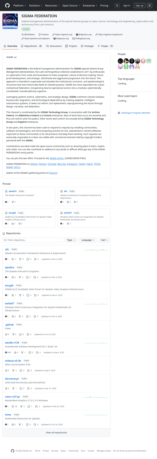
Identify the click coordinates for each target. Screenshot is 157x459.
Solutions (36, 5)
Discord (53, 172)
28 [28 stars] (14, 406)
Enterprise (90, 5)
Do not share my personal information (129, 450)
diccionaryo (12, 378)
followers (29, 34)
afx (7, 249)
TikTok (97, 163)
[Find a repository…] (32, 240)
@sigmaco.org (62, 38)
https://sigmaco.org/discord (110, 34)
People (106, 46)
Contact (91, 450)
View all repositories (56, 432)
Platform (20, 5)
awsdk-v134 (12, 342)
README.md (12, 57)
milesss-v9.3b (13, 360)
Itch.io (17, 167)
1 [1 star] (13, 295)
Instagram (72, 163)
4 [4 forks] (21, 259)
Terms (37, 450)
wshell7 (9, 303)
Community (74, 450)
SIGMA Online (57, 158)
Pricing (104, 5)
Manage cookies (104, 450)
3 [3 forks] (21, 277)
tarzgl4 (9, 285)
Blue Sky (61, 163)
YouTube (52, 163)
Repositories (31, 46)
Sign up (139, 5)
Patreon (42, 163)
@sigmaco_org (85, 34)
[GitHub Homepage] (12, 451)
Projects (71, 46)
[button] (71, 240)
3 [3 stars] (13, 259)
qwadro (9, 267)
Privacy (46, 450)
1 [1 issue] (30, 406)
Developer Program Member (134, 112)
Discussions (54, 46)
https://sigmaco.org (63, 34)
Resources (52, 5)
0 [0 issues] (29, 259)
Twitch (89, 163)
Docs (83, 450)
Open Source (71, 5)
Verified (26, 29)
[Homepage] (7, 5)
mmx (8, 414)
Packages (87, 46)
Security (54, 450)
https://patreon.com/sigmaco (37, 38)
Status (63, 450)
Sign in (126, 5)
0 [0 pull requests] (36, 259)
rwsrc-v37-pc (12, 396)
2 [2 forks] (14, 370)
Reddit (9, 167)
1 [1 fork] (23, 352)
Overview (10, 46)
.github (9, 324)
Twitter (81, 163)
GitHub (33, 163)
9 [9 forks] (22, 406)
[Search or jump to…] (117, 5)
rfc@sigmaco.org (82, 38)
